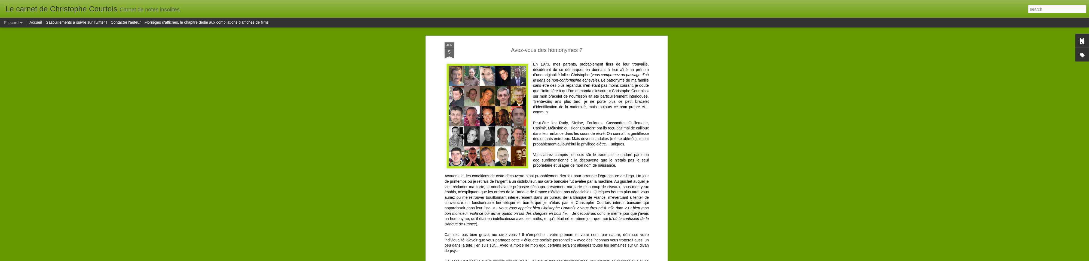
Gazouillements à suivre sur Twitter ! (76, 22)
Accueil (35, 22)
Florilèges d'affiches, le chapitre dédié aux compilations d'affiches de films (207, 22)
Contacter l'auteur (126, 22)
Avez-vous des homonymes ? (546, 50)
